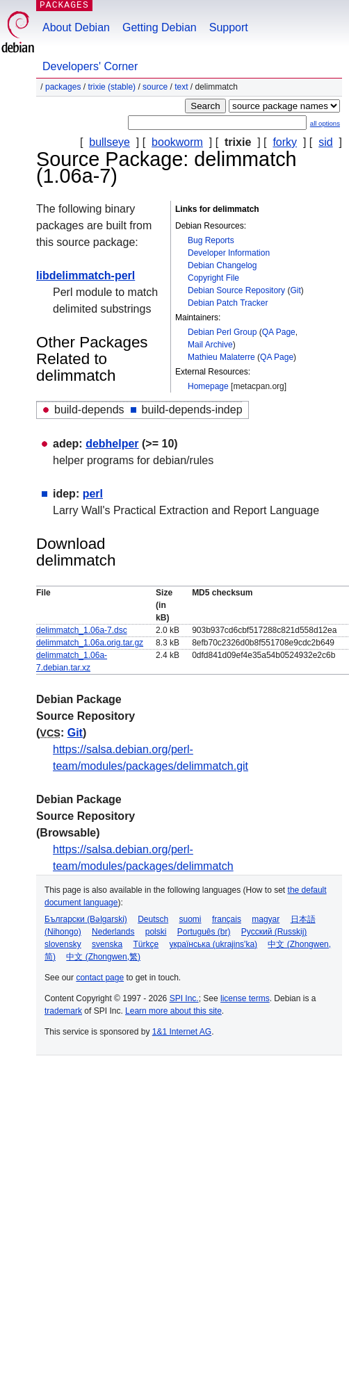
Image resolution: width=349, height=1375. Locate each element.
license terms (245, 998)
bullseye (109, 142)
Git (295, 290)
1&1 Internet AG (181, 1032)
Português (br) (204, 932)
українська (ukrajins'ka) (213, 944)
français (226, 919)
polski (156, 932)
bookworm (177, 142)
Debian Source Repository (236, 290)
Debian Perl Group (222, 332)
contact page (100, 977)
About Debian (76, 27)
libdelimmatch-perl (85, 275)
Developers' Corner (90, 66)
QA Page (278, 332)
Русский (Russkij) (274, 932)
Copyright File (213, 278)
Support (228, 27)
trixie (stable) (112, 87)
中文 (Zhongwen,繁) (103, 957)
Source (155, 87)
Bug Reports (211, 240)
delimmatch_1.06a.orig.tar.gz (89, 643)
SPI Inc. (184, 998)
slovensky (62, 944)
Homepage (208, 386)
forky (285, 142)
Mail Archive (210, 344)
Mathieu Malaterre (221, 357)
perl (93, 494)
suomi (190, 919)
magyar (265, 919)
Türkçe (146, 944)
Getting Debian (159, 27)
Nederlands (113, 932)
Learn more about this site (173, 1011)
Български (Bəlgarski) (85, 919)
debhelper (112, 444)
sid (325, 142)
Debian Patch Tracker (228, 303)
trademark (63, 1011)
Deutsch (153, 919)
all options (325, 123)
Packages (63, 87)
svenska (107, 944)
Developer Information (229, 253)
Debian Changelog (222, 265)
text (181, 87)
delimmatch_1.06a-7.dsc (81, 630)
